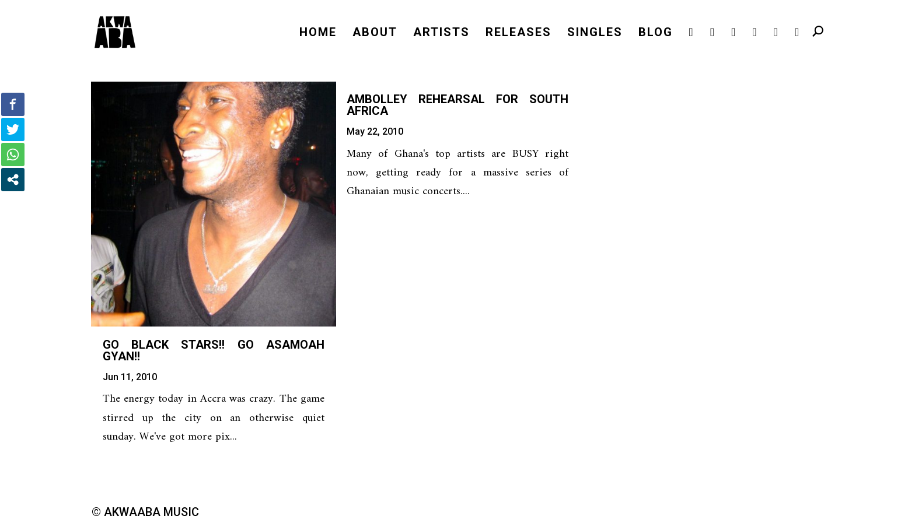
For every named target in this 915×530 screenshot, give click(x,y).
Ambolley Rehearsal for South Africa (457, 105)
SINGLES (595, 33)
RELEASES (518, 33)
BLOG (655, 33)
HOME (318, 33)
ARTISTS (441, 33)
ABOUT (374, 33)
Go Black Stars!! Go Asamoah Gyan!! (213, 350)
